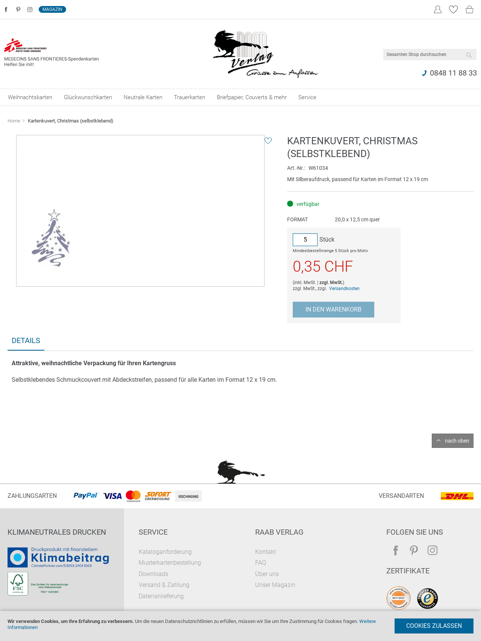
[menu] (240, 97)
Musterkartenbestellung (170, 562)
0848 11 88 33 (453, 72)
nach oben (457, 441)
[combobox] (430, 54)
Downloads (153, 574)
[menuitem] (30, 97)
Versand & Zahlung (164, 584)
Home (14, 121)
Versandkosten (344, 288)
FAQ (260, 562)
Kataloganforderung (165, 551)
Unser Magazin (275, 584)
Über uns (267, 574)
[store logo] (265, 54)
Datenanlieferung (161, 596)
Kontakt (265, 551)
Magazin (52, 9)
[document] (240, 625)
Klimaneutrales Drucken (57, 532)
